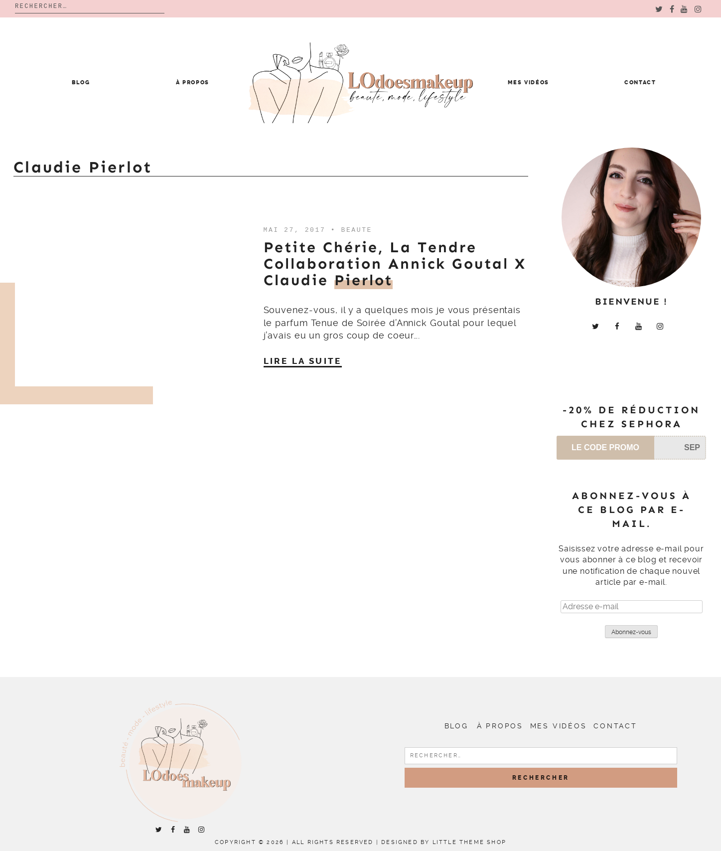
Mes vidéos (528, 82)
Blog (81, 82)
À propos (192, 82)
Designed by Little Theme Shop (443, 842)
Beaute (356, 229)
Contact (640, 82)
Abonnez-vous (631, 632)
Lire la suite (303, 361)
